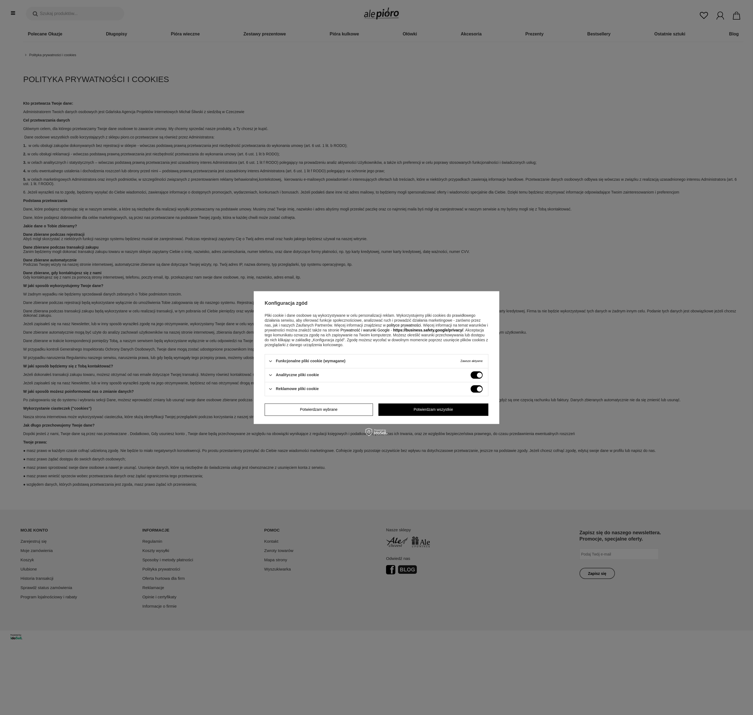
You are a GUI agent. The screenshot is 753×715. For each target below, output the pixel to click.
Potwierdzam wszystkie (433, 409)
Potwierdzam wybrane (318, 409)
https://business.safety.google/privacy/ (428, 330)
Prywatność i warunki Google (365, 330)
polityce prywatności (404, 325)
